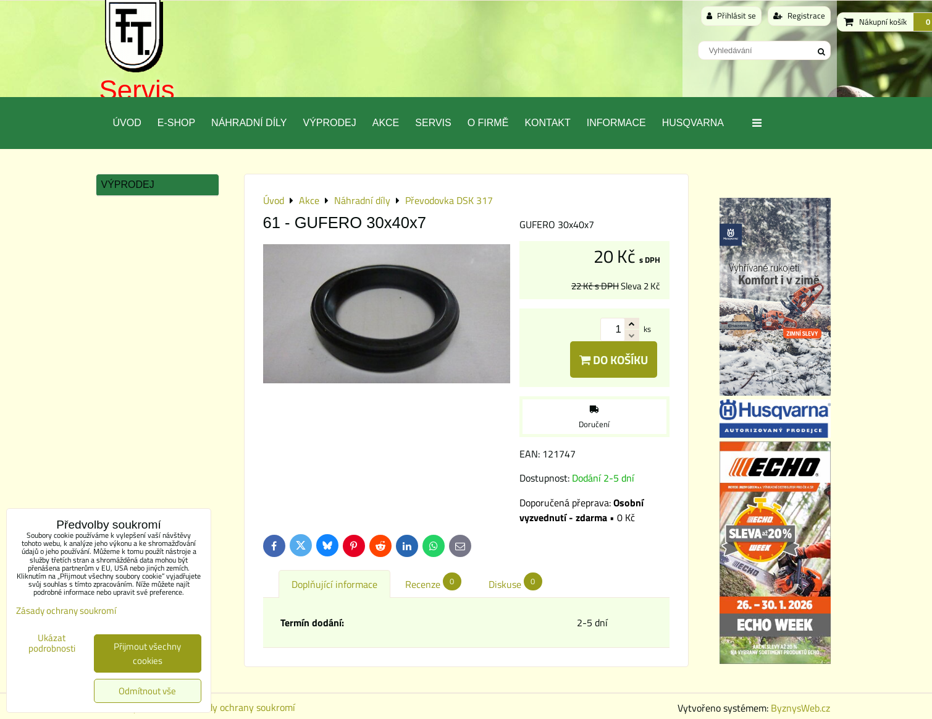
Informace (616, 122)
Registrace (799, 15)
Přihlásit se (731, 15)
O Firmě (488, 122)
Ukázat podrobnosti (51, 643)
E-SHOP (176, 122)
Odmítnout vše (147, 691)
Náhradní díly (249, 122)
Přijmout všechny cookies (147, 653)
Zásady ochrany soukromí (241, 707)
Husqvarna (693, 122)
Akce (386, 122)
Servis (137, 90)
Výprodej (329, 122)
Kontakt (547, 122)
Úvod (127, 122)
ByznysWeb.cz (800, 707)
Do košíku (613, 359)
